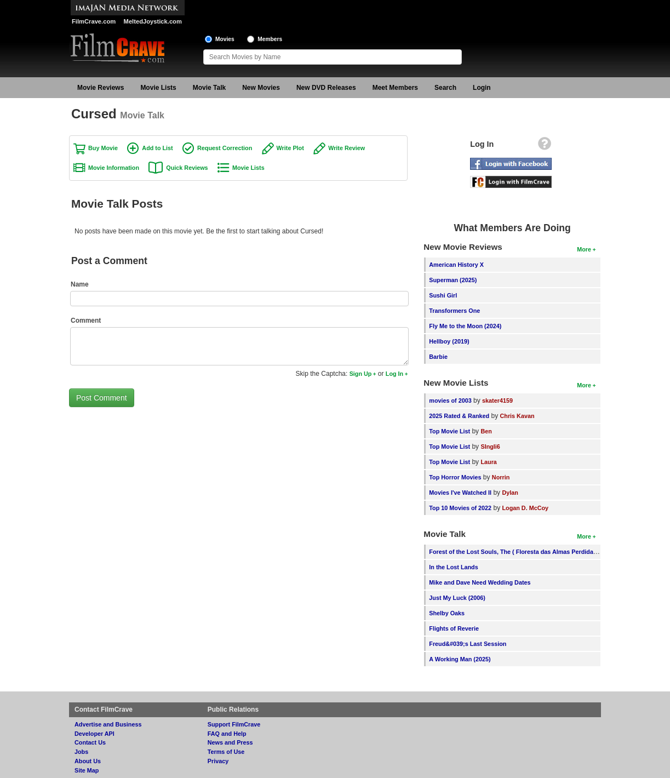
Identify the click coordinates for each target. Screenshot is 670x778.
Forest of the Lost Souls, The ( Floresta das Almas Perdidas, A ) (518, 551)
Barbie (438, 356)
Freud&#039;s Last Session (467, 643)
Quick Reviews (187, 167)
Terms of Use (226, 751)
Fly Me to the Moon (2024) (465, 326)
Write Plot (290, 148)
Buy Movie (103, 148)
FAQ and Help (227, 733)
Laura (488, 462)
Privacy (218, 761)
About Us (88, 761)
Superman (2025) (453, 280)
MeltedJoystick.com (153, 21)
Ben (485, 431)
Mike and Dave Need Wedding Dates (479, 582)
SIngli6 (490, 446)
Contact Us (90, 742)
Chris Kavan (517, 416)
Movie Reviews (100, 87)
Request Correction (224, 148)
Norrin (500, 477)
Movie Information (113, 167)
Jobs (81, 751)
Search (445, 87)
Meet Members (395, 87)
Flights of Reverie (454, 628)
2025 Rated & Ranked (459, 416)
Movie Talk (209, 87)
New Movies (261, 87)
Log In (394, 373)
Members (269, 39)
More (584, 249)
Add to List (157, 148)
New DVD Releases (326, 87)
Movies (224, 39)
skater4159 (497, 400)
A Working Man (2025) (459, 659)
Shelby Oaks (447, 613)
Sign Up (361, 373)
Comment (86, 320)
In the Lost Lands (453, 567)
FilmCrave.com (94, 21)
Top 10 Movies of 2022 (460, 508)
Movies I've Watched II (460, 492)
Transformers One (454, 310)
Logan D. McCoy (525, 508)
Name (80, 284)
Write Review (346, 148)
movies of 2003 (450, 400)
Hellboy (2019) (449, 341)
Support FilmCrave (234, 724)
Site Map (87, 770)
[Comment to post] (239, 346)
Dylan (510, 492)
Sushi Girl (443, 295)
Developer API (94, 733)
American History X (456, 264)
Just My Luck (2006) (457, 597)
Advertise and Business (108, 724)
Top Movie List (449, 431)
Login (482, 87)
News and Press (230, 742)
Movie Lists (158, 87)
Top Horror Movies (455, 477)
